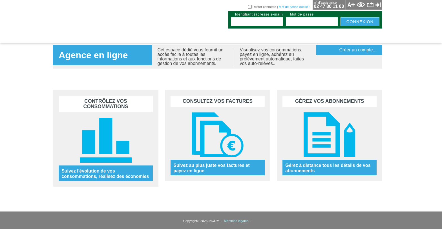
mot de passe (302, 14)
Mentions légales (236, 221)
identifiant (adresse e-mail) (259, 14)
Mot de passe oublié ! (294, 6)
